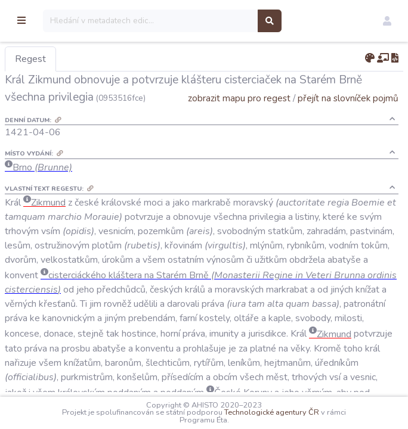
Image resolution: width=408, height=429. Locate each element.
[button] (387, 21)
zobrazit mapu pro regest (239, 115)
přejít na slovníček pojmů (348, 115)
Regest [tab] (92, 59)
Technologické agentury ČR (302, 412)
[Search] (212, 21)
